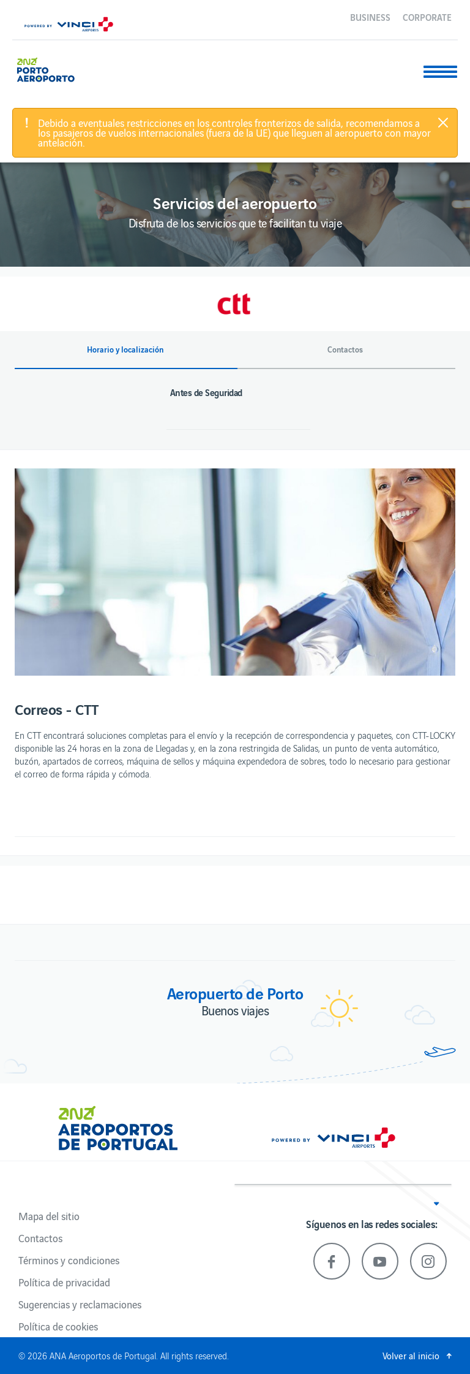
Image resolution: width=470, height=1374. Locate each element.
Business (370, 16)
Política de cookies (58, 1326)
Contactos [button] (345, 349)
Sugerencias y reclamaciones (79, 1304)
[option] (235, 572)
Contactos (40, 1238)
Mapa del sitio (49, 1215)
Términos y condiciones (68, 1260)
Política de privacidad (64, 1282)
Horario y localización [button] (125, 349)
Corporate (427, 16)
